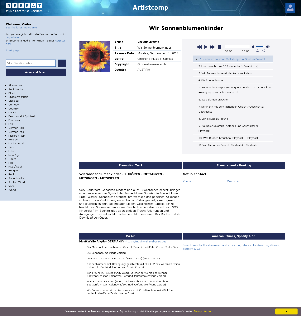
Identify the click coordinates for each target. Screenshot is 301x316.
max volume (268, 46)
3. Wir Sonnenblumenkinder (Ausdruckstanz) (225, 73)
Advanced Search (36, 72)
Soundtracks (16, 178)
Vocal (11, 185)
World (12, 189)
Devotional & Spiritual (21, 116)
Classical (13, 100)
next (212, 47)
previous (199, 47)
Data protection (203, 311)
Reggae (13, 170)
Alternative (15, 85)
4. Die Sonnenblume (210, 80)
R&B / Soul (15, 166)
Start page (12, 50)
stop (219, 47)
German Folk (16, 127)
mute (253, 46)
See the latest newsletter (22, 27)
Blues (11, 93)
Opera (12, 158)
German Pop (16, 131)
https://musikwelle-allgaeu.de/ (145, 241)
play (206, 47)
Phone (187, 181)
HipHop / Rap (16, 135)
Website (233, 181)
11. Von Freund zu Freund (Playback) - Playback (227, 145)
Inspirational (16, 143)
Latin (11, 151)
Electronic (14, 120)
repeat (257, 50)
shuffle (263, 50)
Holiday (13, 139)
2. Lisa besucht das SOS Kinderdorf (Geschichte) (228, 66)
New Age (14, 155)
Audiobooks (15, 89)
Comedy (13, 104)
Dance (12, 112)
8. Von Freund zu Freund (213, 118)
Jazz (11, 147)
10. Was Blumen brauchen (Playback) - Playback (228, 137)
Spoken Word (16, 182)
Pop (10, 162)
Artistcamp (150, 7)
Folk (10, 123)
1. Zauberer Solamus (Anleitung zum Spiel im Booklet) (233, 59)
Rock (11, 174)
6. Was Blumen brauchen (213, 99)
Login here (12, 37)
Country (13, 108)
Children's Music (18, 96)
